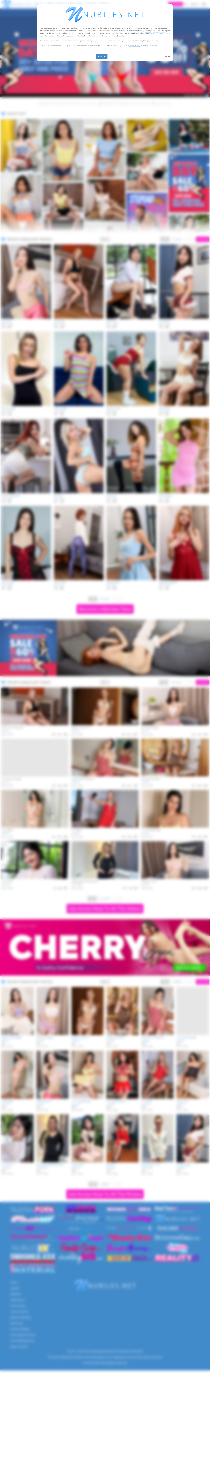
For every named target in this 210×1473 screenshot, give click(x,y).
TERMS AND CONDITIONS (155, 33)
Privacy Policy (134, 45)
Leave (167, 56)
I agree (102, 56)
